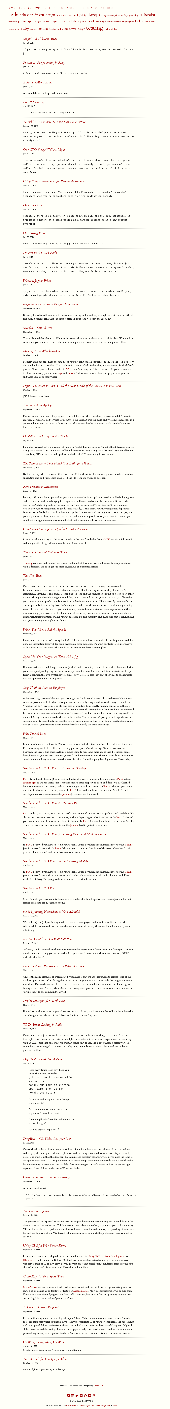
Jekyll (115, 1406)
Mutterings (20, 8)
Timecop (27, 563)
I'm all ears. (99, 1386)
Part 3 (120, 778)
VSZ (68, 369)
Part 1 (73, 790)
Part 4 (26, 778)
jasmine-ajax (29, 782)
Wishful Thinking (49, 8)
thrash (71, 373)
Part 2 (106, 786)
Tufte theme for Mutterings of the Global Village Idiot (88, 1406)
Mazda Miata (80, 1291)
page (60, 373)
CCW (106, 539)
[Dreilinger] (29, 1260)
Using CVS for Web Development (106, 1256)
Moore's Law (30, 1287)
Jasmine (66, 794)
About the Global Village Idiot (91, 8)
